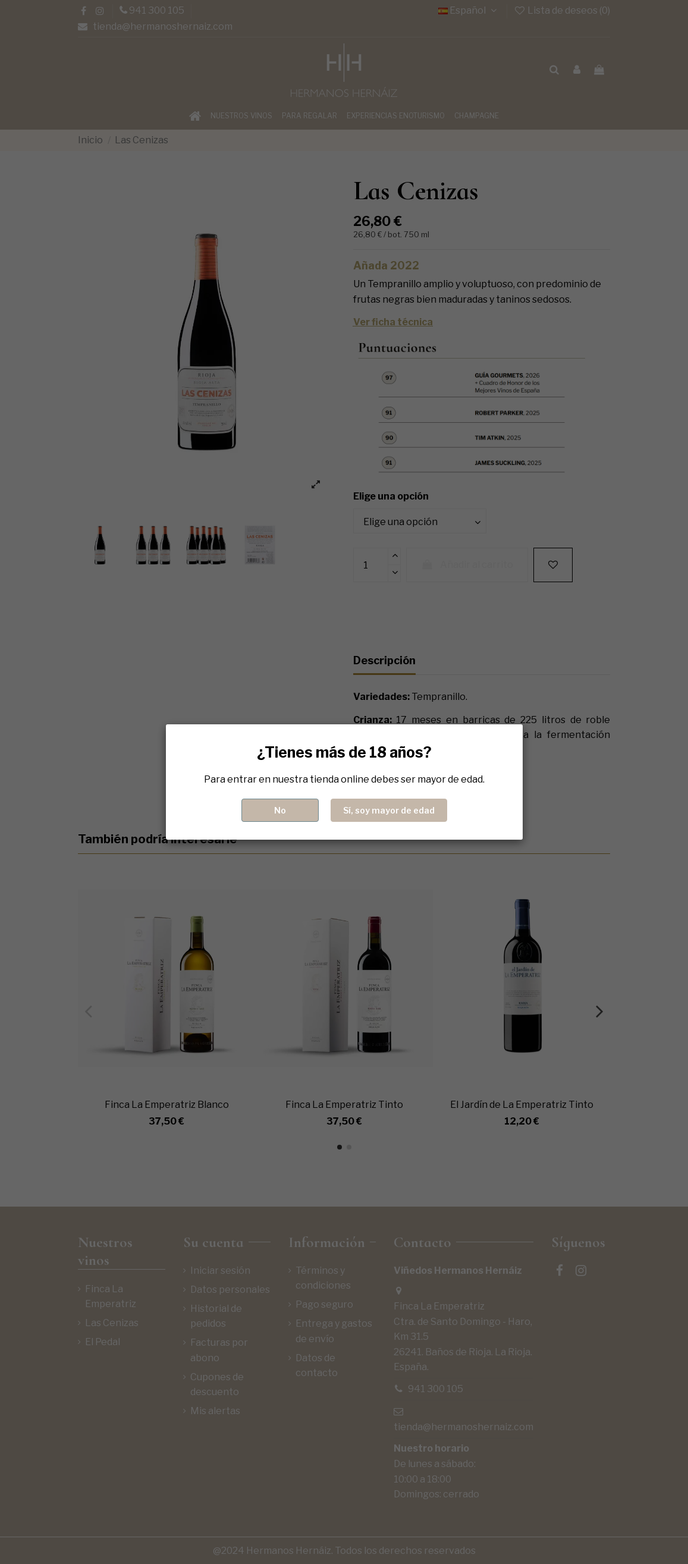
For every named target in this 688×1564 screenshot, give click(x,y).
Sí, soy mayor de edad (389, 810)
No (280, 810)
